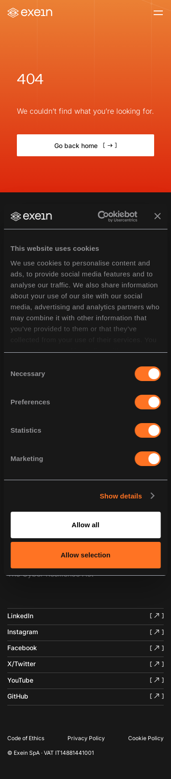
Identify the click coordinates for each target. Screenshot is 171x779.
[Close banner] (157, 216)
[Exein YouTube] (85, 680)
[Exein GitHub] (85, 696)
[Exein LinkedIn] (85, 615)
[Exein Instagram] (85, 632)
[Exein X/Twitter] (85, 664)
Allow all (85, 525)
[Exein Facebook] (85, 648)
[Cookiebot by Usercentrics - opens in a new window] (102, 217)
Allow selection (85, 555)
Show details (121, 496)
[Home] (30, 13)
